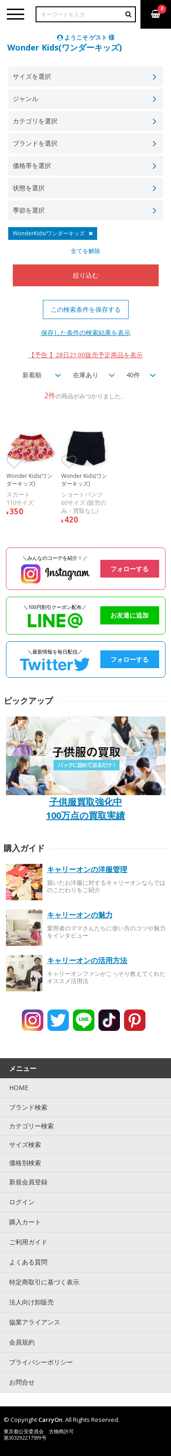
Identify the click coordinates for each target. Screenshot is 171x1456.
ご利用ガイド (28, 1242)
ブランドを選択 (35, 143)
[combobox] (38, 375)
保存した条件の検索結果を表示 (85, 332)
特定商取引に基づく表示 (44, 1282)
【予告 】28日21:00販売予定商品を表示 (85, 354)
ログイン (22, 1201)
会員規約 (22, 1342)
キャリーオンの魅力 (80, 915)
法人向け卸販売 (31, 1302)
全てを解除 (85, 251)
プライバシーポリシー (41, 1362)
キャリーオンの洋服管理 (87, 869)
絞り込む (85, 275)
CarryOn (50, 1419)
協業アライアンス (34, 1322)
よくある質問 (28, 1262)
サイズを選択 (32, 76)
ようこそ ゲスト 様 (85, 37)
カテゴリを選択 (35, 121)
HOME (18, 1087)
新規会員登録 (28, 1181)
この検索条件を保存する (86, 309)
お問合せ (22, 1382)
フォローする (129, 568)
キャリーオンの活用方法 (87, 960)
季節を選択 (29, 210)
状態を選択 (29, 187)
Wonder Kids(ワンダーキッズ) (64, 47)
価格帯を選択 (32, 165)
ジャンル (25, 98)
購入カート (25, 1222)
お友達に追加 (129, 615)
